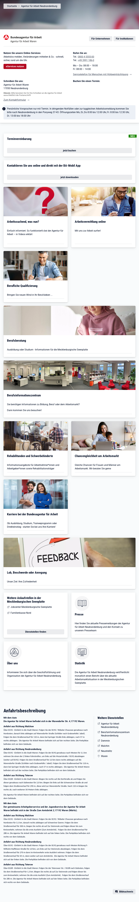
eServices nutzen (15, 66)
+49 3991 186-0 (86, 60)
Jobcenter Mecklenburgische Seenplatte (31, 607)
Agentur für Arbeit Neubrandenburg (39, 6)
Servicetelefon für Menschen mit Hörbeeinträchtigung (100, 74)
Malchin (105, 745)
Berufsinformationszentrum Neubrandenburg (115, 734)
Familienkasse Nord (21, 612)
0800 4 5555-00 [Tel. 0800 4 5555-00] (86, 56)
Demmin (105, 740)
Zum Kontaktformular (15, 100)
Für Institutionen (124, 38)
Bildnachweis (126, 891)
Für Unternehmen (100, 38)
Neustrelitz (106, 751)
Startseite (12, 6)
